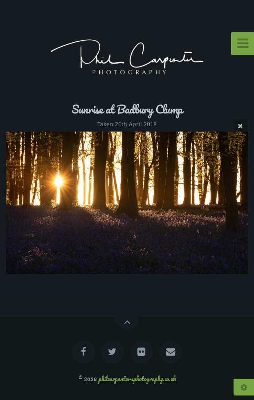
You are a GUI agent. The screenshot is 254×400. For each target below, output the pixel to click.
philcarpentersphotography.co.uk (137, 378)
